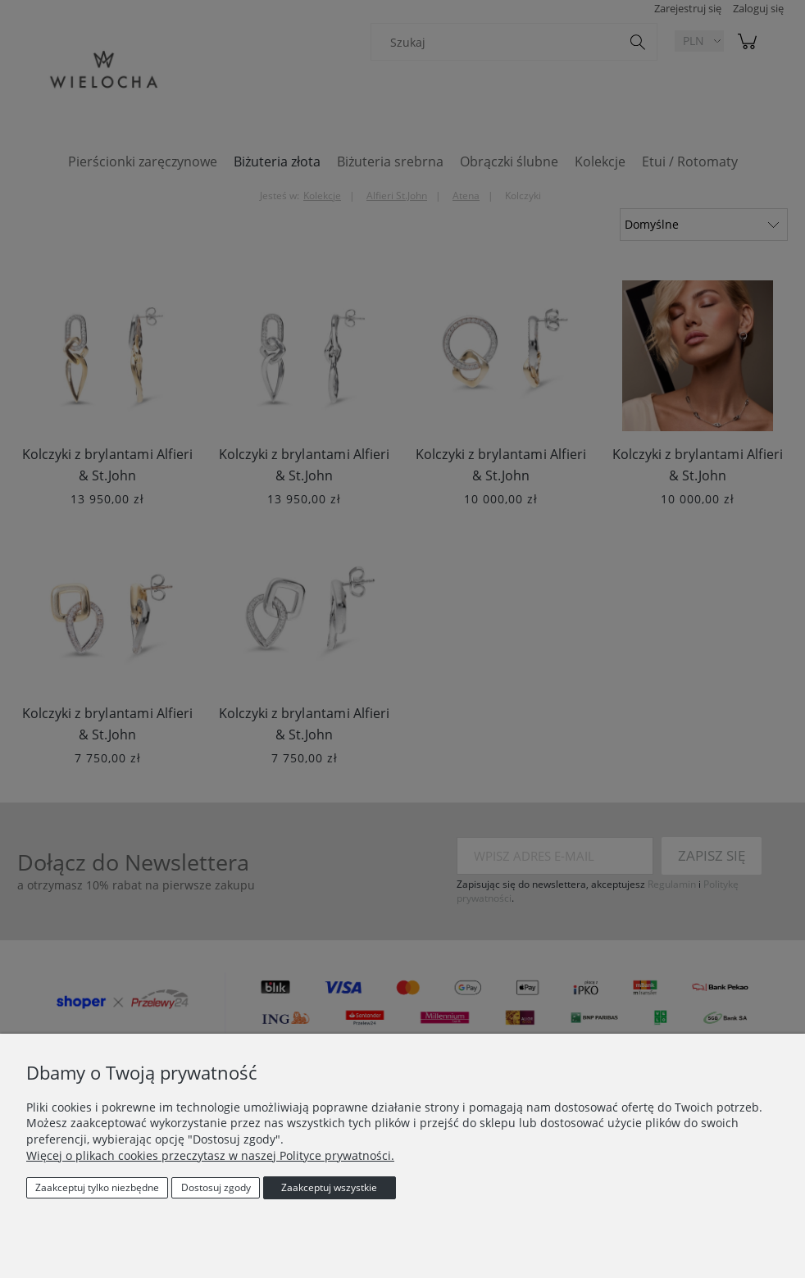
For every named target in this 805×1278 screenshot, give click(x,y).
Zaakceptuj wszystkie (329, 1187)
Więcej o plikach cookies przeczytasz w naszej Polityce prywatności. (210, 1155)
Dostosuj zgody (216, 1187)
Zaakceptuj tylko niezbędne (97, 1187)
